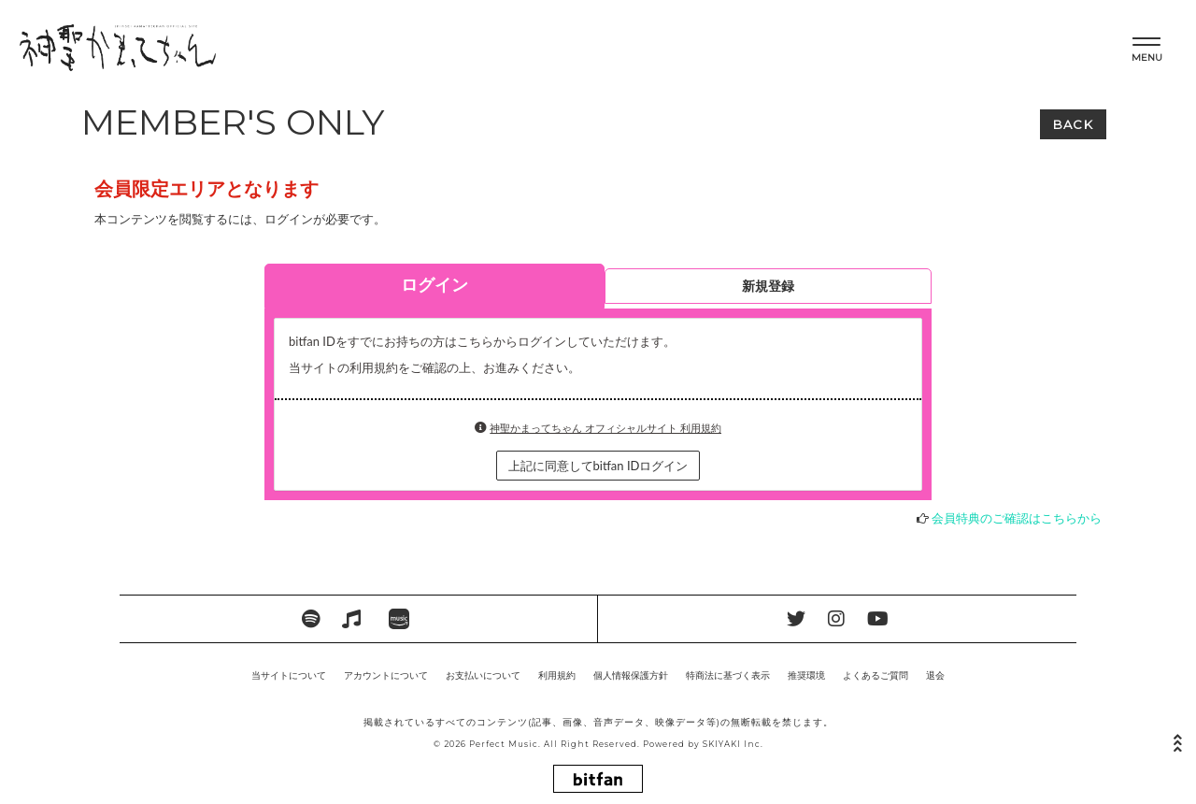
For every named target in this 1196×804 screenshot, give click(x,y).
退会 (935, 675)
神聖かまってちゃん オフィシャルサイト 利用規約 (605, 428)
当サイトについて (288, 675)
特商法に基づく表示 (728, 675)
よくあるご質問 (875, 675)
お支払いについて (483, 675)
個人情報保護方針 (630, 675)
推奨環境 (806, 675)
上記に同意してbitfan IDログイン (598, 465)
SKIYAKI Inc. (733, 744)
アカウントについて (386, 675)
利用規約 (557, 675)
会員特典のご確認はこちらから (1017, 517)
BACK (1073, 124)
